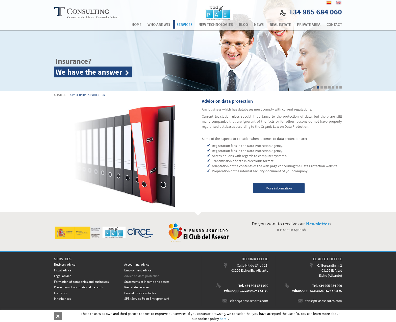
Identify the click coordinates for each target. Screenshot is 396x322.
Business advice (64, 264)
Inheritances (62, 298)
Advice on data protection (87, 95)
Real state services (136, 287)
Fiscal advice (62, 270)
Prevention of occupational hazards (78, 287)
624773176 (260, 290)
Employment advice (137, 270)
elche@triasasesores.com (249, 300)
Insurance (60, 293)
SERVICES (59, 95)
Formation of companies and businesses (81, 282)
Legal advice (62, 276)
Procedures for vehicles (140, 293)
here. (224, 318)
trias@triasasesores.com (323, 300)
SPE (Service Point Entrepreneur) (146, 298)
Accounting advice (136, 264)
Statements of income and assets (146, 282)
